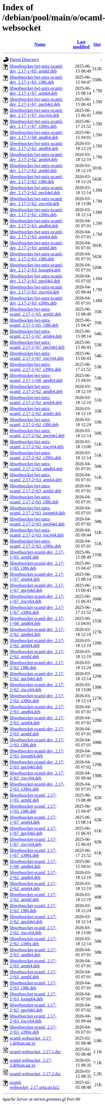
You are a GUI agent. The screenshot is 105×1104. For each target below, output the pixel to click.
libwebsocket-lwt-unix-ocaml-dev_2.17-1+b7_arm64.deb (36, 91)
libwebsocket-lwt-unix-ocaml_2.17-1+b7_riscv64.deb (37, 356)
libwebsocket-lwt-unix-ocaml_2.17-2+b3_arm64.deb (36, 477)
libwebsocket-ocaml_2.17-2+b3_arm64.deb (33, 963)
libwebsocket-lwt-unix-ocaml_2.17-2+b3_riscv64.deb (37, 532)
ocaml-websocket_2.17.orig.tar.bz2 (34, 1085)
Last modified (81, 44)
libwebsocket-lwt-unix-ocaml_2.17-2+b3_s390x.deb (35, 543)
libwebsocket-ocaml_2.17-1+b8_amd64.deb (33, 864)
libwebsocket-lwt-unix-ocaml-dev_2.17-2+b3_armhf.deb (36, 245)
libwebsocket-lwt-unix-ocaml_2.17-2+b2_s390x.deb (35, 455)
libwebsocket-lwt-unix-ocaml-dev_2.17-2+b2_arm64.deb (36, 157)
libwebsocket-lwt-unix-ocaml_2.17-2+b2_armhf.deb (35, 411)
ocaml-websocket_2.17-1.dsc (35, 1051)
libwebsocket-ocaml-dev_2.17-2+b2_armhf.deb (37, 654)
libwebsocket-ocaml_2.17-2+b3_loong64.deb (33, 996)
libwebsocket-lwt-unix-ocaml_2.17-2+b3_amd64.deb (36, 466)
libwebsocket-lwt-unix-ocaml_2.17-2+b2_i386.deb (34, 422)
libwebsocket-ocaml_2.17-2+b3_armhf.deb (33, 974)
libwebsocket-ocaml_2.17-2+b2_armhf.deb (33, 897)
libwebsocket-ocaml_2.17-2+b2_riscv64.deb (33, 930)
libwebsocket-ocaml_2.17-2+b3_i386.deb (33, 985)
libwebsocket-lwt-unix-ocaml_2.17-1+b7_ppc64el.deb (37, 345)
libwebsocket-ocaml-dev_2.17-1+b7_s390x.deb (37, 610)
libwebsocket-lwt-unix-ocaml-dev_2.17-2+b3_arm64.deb (36, 234)
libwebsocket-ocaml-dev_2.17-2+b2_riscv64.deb (37, 687)
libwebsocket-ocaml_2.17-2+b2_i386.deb (33, 908)
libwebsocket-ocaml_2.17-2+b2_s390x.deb (33, 941)
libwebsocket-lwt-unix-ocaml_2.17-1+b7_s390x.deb (35, 367)
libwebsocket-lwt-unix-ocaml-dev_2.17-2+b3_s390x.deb (36, 300)
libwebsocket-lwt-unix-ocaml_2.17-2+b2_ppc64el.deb (37, 433)
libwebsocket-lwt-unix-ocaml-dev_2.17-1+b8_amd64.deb (36, 135)
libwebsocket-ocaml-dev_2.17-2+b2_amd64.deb (37, 632)
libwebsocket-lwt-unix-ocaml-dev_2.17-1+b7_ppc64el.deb (36, 102)
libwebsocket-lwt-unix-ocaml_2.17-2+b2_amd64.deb (36, 389)
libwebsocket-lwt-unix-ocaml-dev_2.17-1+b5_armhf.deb (36, 68)
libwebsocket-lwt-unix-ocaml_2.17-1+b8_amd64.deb (36, 378)
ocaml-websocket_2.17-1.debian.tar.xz (31, 1040)
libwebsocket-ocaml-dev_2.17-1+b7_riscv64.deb (37, 599)
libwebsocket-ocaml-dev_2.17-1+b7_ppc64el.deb (37, 588)
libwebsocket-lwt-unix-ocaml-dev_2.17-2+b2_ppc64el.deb (36, 190)
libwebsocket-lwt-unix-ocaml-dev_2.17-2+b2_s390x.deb (36, 212)
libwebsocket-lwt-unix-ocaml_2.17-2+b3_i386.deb (34, 499)
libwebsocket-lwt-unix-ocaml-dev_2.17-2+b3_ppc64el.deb (36, 278)
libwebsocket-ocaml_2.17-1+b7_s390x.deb (33, 853)
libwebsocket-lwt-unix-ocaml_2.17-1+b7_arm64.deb (36, 334)
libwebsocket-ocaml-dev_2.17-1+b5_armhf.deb (37, 554)
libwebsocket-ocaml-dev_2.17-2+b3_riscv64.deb (37, 775)
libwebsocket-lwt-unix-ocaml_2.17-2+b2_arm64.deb (36, 400)
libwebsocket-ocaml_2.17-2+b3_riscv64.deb (33, 1018)
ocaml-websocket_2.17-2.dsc (35, 1073)
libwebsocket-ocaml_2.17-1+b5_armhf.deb (33, 797)
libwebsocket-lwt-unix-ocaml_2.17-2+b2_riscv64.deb (37, 444)
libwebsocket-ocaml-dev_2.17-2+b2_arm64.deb (37, 643)
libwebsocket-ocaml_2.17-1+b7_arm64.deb (33, 820)
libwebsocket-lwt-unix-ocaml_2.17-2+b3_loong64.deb (37, 510)
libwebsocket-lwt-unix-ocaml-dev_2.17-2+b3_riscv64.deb (36, 289)
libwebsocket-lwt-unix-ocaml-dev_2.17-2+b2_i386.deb (36, 179)
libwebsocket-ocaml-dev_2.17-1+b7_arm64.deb (37, 577)
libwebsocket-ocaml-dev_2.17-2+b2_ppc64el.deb (37, 676)
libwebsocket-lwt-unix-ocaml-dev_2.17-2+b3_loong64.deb (36, 267)
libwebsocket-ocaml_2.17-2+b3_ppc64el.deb (33, 1007)
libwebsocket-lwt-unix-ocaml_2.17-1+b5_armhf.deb (35, 311)
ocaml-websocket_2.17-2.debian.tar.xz (31, 1063)
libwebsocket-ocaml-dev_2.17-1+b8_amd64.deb (37, 621)
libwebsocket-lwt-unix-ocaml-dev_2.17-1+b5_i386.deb (36, 79)
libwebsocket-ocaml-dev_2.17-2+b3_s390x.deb (37, 786)
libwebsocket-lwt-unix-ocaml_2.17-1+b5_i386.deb (34, 322)
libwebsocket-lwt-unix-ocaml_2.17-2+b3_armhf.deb (35, 488)
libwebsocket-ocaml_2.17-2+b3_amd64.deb (33, 952)
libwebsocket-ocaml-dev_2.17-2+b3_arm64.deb (37, 720)
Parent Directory (24, 59)
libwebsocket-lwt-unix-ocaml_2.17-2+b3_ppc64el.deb (37, 521)
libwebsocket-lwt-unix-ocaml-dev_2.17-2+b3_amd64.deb (36, 223)
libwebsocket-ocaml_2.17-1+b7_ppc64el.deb (33, 831)
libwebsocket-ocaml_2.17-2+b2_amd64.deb (33, 875)
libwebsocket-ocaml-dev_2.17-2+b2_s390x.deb (37, 698)
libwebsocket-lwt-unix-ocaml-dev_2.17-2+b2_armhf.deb (36, 168)
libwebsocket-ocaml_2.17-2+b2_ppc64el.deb (33, 919)
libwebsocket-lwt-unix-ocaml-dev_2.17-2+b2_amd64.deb (36, 146)
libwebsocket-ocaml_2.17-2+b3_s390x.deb (33, 1029)
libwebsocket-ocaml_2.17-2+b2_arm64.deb (33, 886)
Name (39, 44)
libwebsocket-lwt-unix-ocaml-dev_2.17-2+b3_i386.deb (36, 256)
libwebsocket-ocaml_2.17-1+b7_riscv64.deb (33, 842)
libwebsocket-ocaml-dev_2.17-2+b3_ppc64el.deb (37, 764)
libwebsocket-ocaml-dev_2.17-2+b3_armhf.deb (37, 731)
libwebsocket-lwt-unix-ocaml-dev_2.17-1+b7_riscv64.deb (36, 113)
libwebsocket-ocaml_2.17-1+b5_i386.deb (33, 809)
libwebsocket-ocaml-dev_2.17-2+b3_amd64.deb (37, 709)
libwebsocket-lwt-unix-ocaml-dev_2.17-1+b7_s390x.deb (36, 124)
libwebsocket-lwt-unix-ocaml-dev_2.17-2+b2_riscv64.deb (36, 201)
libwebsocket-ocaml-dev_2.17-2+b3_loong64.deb (37, 753)
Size (97, 44)
